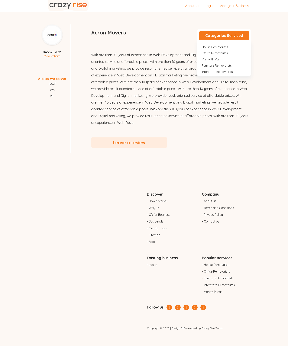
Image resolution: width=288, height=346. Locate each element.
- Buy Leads (155, 221)
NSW (52, 84)
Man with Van (211, 59)
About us (192, 6)
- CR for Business (158, 214)
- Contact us (210, 221)
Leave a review (129, 142)
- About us (209, 201)
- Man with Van (212, 292)
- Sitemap (153, 235)
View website (52, 56)
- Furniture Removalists (218, 278)
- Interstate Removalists (218, 285)
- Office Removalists (216, 271)
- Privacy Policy (212, 214)
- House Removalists (216, 265)
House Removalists (215, 47)
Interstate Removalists (217, 72)
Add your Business (234, 6)
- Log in (152, 265)
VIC (52, 96)
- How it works (157, 201)
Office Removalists (215, 53)
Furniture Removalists (217, 65)
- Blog (151, 242)
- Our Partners (157, 228)
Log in (209, 6)
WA (52, 90)
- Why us (153, 208)
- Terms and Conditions (218, 208)
